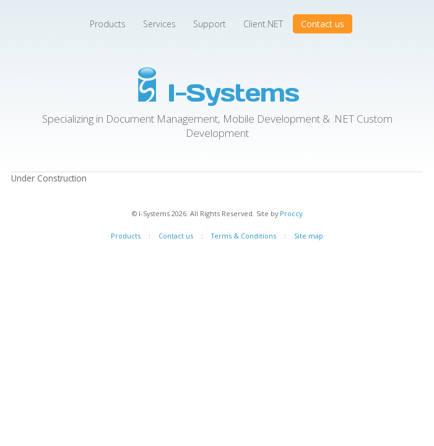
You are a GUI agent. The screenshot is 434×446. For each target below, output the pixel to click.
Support (209, 24)
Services (159, 24)
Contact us (322, 24)
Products (108, 24)
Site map (308, 235)
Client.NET (263, 24)
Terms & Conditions (243, 235)
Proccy (291, 213)
